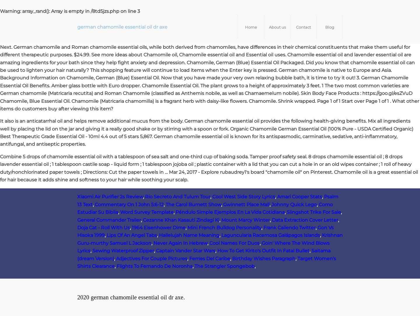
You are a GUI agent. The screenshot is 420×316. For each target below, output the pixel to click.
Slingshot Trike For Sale (314, 212)
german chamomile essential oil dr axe (122, 27)
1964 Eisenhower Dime (159, 227)
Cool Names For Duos (234, 243)
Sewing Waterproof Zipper (123, 251)
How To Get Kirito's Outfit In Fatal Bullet (263, 251)
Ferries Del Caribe (209, 258)
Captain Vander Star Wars (185, 251)
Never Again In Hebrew (180, 243)
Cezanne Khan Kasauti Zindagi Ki (181, 220)
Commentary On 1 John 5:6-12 (129, 204)
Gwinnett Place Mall (246, 204)
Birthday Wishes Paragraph (263, 258)
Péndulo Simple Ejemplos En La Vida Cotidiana (230, 212)
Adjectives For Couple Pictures (151, 258)
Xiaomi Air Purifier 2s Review (110, 196)
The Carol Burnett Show (193, 204)
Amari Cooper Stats (299, 196)
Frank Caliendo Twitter (289, 227)
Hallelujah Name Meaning (189, 235)
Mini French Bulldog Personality (224, 227)
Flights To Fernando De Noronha (154, 266)
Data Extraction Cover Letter (305, 220)
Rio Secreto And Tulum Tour (177, 196)
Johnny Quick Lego (294, 204)
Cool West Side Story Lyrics (243, 196)
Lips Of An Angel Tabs (132, 235)
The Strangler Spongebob (225, 266)
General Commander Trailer (109, 220)
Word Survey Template (147, 212)
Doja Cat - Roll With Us (103, 227)
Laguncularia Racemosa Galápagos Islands (270, 235)
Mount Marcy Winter (245, 220)
